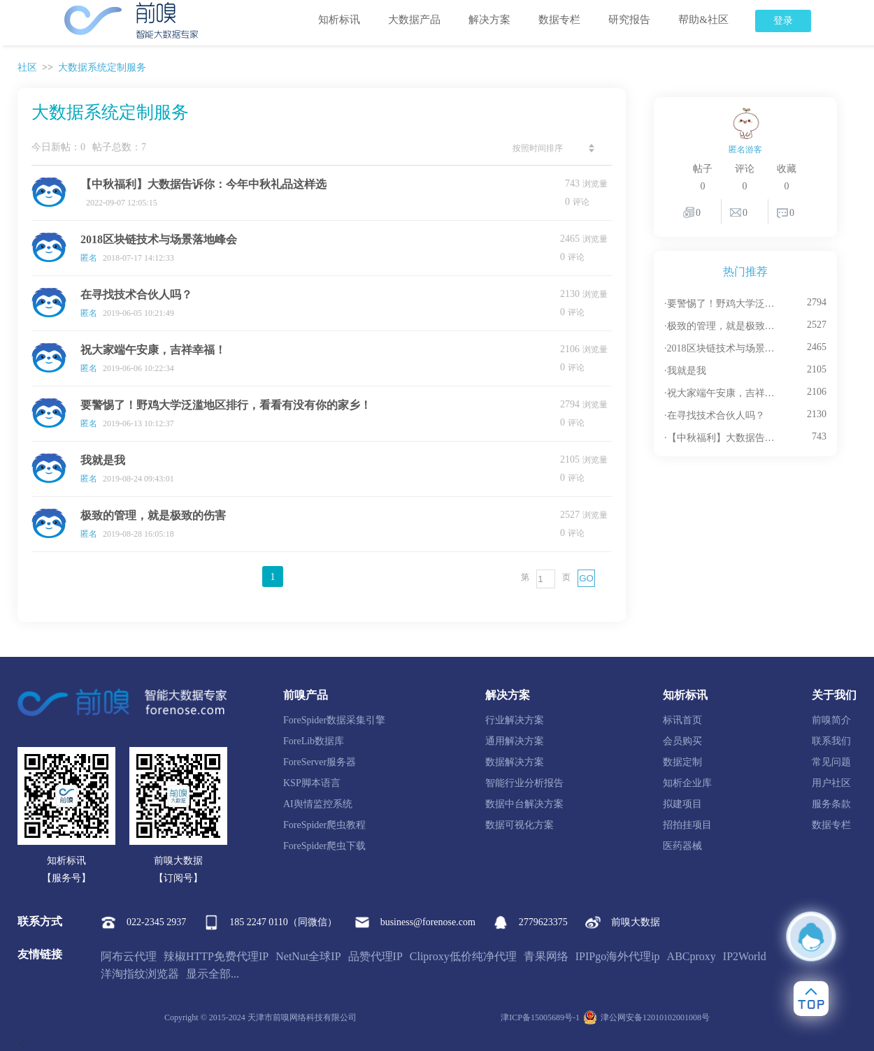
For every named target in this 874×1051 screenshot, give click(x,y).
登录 (783, 20)
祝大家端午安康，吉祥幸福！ (153, 350)
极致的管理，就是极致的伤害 (153, 515)
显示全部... (212, 974)
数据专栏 (559, 19)
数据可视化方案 (519, 825)
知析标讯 (339, 19)
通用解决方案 (514, 741)
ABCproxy (691, 956)
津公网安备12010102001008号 (646, 1017)
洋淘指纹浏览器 (140, 974)
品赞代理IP (375, 956)
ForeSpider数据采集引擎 (334, 720)
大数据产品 (414, 19)
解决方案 (489, 19)
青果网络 (546, 956)
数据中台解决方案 (524, 804)
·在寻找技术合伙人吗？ (714, 415)
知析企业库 (687, 783)
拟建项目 (682, 804)
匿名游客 (745, 149)
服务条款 (831, 804)
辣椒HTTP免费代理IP (216, 956)
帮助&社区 (703, 19)
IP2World (744, 956)
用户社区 (831, 783)
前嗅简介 (831, 720)
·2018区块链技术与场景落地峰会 (722, 348)
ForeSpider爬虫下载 (324, 846)
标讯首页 (682, 720)
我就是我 (102, 460)
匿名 (88, 258)
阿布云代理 (129, 956)
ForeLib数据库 (313, 741)
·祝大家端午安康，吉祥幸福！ (722, 393)
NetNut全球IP (308, 956)
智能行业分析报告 (524, 783)
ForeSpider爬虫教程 (324, 825)
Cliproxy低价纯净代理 (463, 956)
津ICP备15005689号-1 (540, 1017)
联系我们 (831, 741)
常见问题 (831, 762)
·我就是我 (685, 370)
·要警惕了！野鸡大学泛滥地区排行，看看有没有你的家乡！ (722, 303)
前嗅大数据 (622, 922)
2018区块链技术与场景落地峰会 (158, 239)
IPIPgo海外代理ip (617, 956)
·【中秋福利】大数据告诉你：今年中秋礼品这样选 (722, 438)
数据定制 (682, 762)
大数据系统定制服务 (102, 67)
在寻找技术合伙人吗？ (136, 294)
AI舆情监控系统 (317, 804)
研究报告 (629, 19)
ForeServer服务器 (319, 762)
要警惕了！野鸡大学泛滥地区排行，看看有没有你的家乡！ (225, 405)
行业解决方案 (514, 720)
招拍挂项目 (687, 825)
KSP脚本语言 (312, 783)
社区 (27, 67)
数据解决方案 (514, 762)
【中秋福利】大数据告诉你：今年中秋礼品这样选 (203, 184)
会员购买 (682, 741)
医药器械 (682, 846)
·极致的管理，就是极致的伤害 (722, 326)
